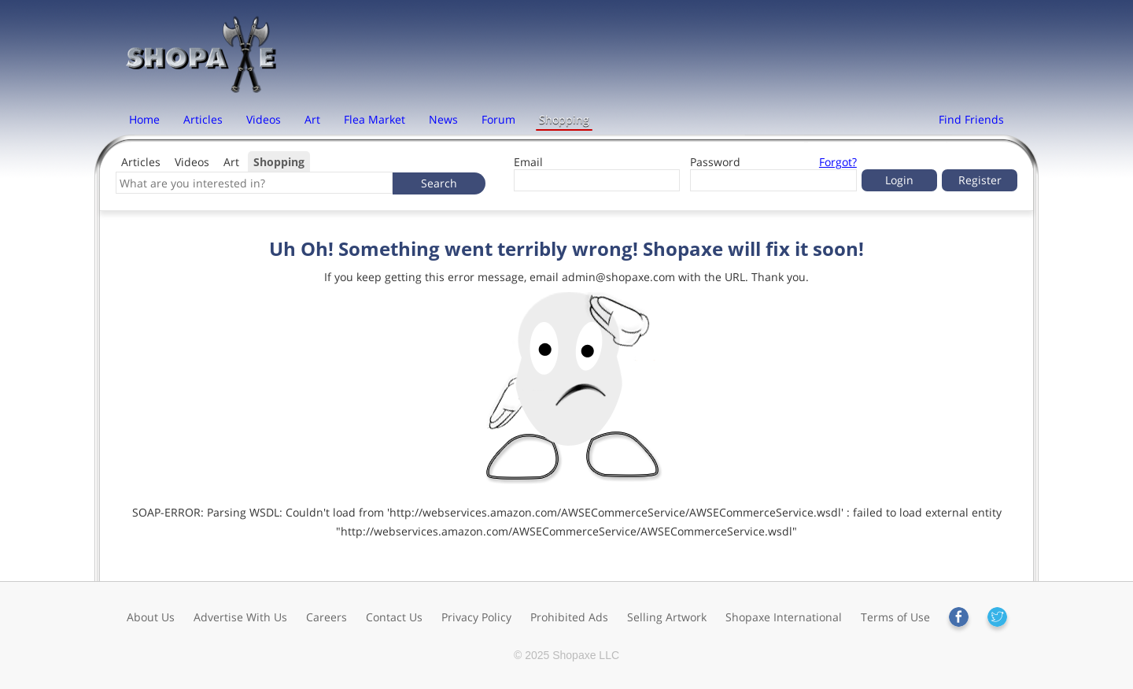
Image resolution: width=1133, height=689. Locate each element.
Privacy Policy (476, 616)
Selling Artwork (667, 616)
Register (980, 179)
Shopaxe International (783, 616)
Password (715, 161)
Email (528, 161)
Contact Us (394, 616)
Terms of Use (895, 616)
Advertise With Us (240, 616)
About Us (151, 616)
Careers (326, 616)
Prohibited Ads (569, 616)
